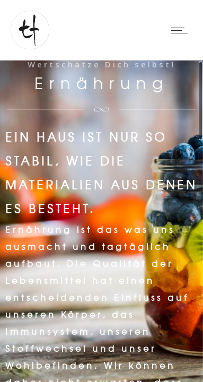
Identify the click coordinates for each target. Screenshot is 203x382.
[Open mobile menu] (181, 30)
